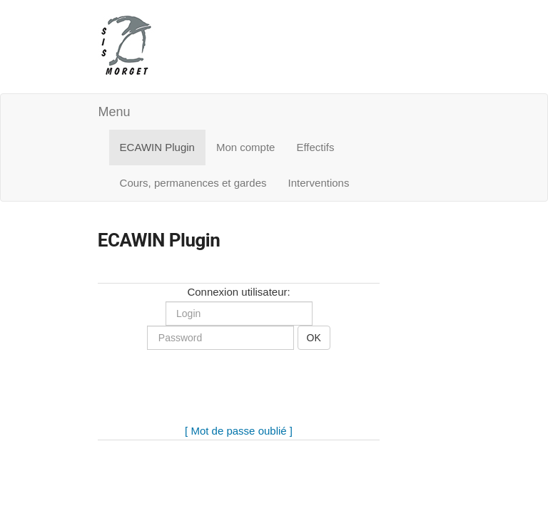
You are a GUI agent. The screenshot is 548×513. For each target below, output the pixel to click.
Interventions (319, 183)
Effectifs (315, 147)
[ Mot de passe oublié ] (239, 431)
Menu (114, 112)
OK (314, 337)
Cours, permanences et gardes (193, 183)
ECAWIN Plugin (157, 147)
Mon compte (245, 147)
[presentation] (239, 395)
